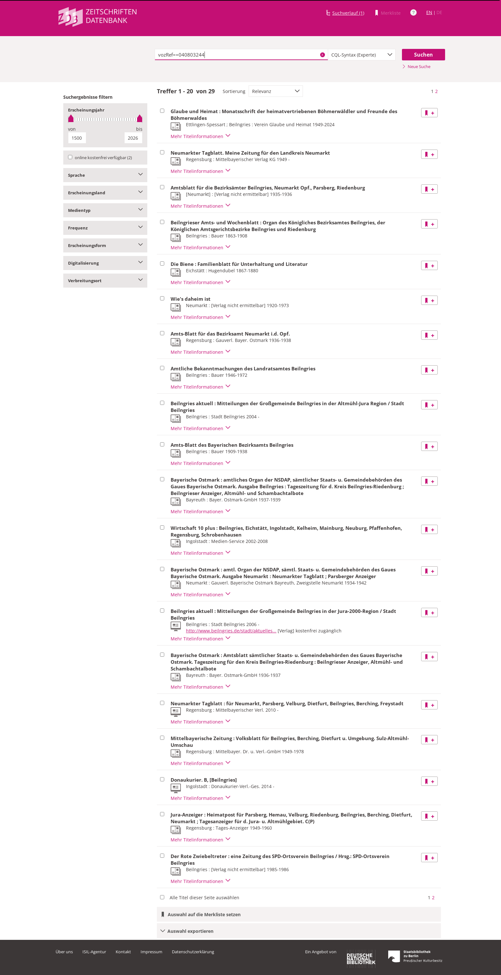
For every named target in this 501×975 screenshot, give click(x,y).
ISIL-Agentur (94, 952)
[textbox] (241, 54)
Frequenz (105, 228)
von (72, 129)
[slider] (105, 119)
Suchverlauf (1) (348, 13)
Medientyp (105, 210)
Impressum (151, 952)
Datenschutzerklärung (193, 952)
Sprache (105, 175)
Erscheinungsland (105, 193)
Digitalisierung (105, 263)
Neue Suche (416, 66)
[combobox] (362, 54)
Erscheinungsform (105, 245)
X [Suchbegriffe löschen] (322, 54)
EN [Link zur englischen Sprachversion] (429, 12)
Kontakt (123, 952)
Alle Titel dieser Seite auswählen (204, 897)
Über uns (64, 952)
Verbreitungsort (105, 280)
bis (139, 129)
